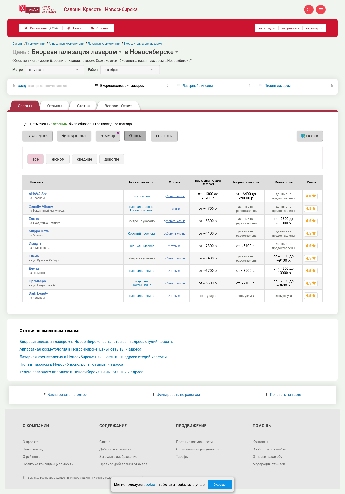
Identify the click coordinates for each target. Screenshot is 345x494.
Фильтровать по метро (65, 395)
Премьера (37, 281)
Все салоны (41, 28)
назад (42, 86)
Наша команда (34, 449)
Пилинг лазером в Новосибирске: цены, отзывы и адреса (71, 364)
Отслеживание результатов (197, 449)
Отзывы (99, 28)
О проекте (31, 442)
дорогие (111, 159)
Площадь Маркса (142, 246)
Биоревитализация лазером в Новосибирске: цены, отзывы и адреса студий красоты (96, 341)
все (35, 159)
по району (290, 28)
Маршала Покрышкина (141, 283)
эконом (57, 159)
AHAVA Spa (38, 194)
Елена (34, 219)
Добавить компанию (115, 449)
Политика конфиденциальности (48, 464)
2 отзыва (174, 246)
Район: (93, 70)
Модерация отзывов (269, 464)
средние (84, 159)
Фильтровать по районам (176, 395)
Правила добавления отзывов (123, 464)
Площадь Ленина (141, 271)
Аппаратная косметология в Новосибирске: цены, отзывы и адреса (80, 349)
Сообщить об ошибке (269, 449)
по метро (314, 28)
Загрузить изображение (118, 457)
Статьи (104, 442)
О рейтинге (31, 457)
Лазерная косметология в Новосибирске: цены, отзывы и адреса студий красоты (93, 357)
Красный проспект (141, 233)
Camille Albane (41, 206)
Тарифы (182, 457)
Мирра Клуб (39, 231)
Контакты (260, 442)
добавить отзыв (174, 196)
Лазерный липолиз (198, 85)
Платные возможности (194, 442)
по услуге (267, 28)
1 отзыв (174, 208)
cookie (149, 484)
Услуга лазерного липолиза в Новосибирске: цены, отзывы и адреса (81, 372)
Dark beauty (38, 293)
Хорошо (220, 484)
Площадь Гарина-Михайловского (141, 208)
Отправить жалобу (267, 457)
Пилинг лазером (278, 85)
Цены (74, 28)
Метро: (17, 70)
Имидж (35, 243)
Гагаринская (141, 196)
